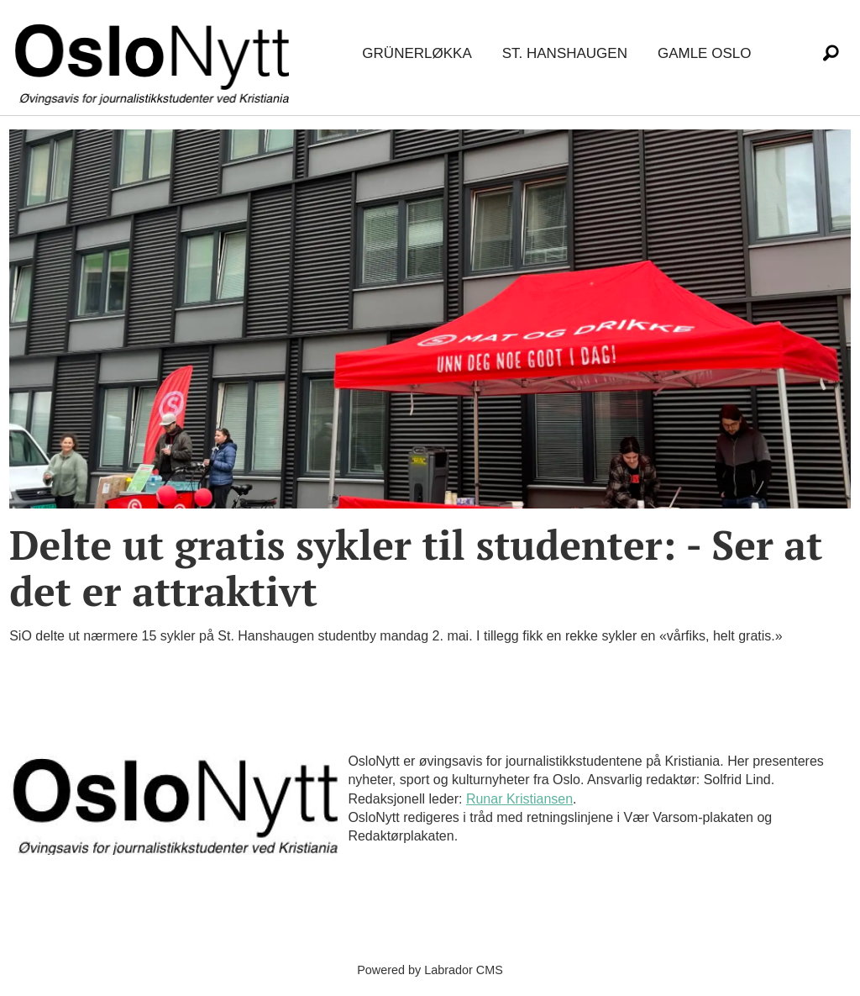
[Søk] (830, 53)
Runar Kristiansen (519, 799)
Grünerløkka (416, 53)
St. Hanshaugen (564, 53)
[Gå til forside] (155, 54)
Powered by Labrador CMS (430, 970)
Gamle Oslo (704, 53)
